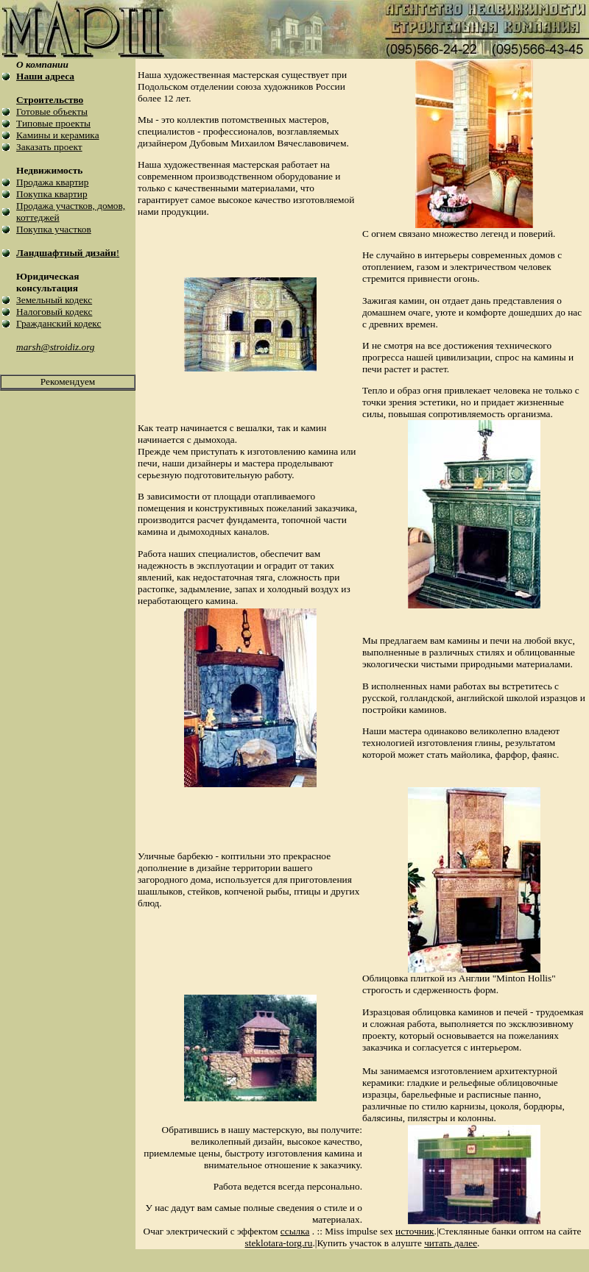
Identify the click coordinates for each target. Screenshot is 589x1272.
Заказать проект (49, 146)
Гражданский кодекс (58, 323)
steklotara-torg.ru (279, 1242)
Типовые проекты (53, 123)
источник (414, 1231)
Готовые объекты (52, 111)
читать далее (450, 1242)
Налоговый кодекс (54, 311)
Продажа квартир (52, 182)
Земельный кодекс (54, 299)
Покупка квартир (52, 193)
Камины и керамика (57, 135)
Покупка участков (53, 229)
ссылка (295, 1231)
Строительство (49, 99)
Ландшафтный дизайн (66, 252)
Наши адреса (45, 76)
